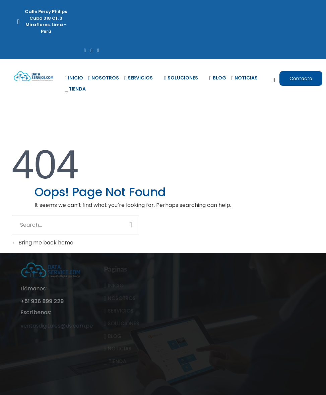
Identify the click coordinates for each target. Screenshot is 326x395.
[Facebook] (85, 50)
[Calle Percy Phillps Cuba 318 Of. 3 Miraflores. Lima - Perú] (18, 23)
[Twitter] (91, 50)
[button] (300, 78)
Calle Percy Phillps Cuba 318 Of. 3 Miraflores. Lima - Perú (46, 21)
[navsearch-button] (274, 80)
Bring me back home (42, 242)
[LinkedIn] (98, 50)
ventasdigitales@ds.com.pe (63, 326)
